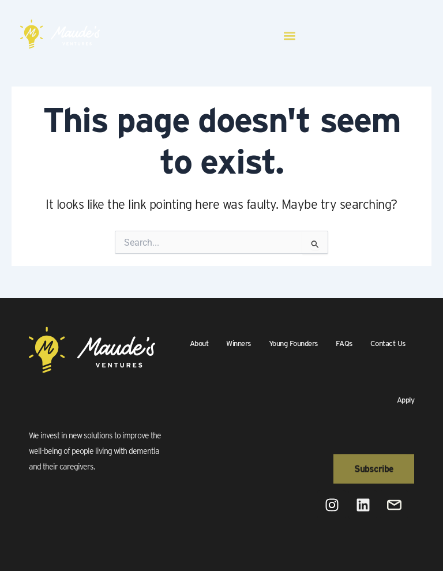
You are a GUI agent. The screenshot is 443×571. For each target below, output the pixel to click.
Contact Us (388, 343)
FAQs (344, 343)
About (199, 343)
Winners (238, 343)
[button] (289, 36)
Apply (406, 400)
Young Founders (293, 343)
